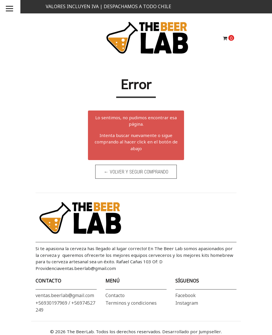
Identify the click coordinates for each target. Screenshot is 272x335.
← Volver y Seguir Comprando (136, 172)
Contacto (115, 295)
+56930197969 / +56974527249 (65, 306)
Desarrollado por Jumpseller (191, 331)
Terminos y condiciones (131, 303)
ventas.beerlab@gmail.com (65, 295)
